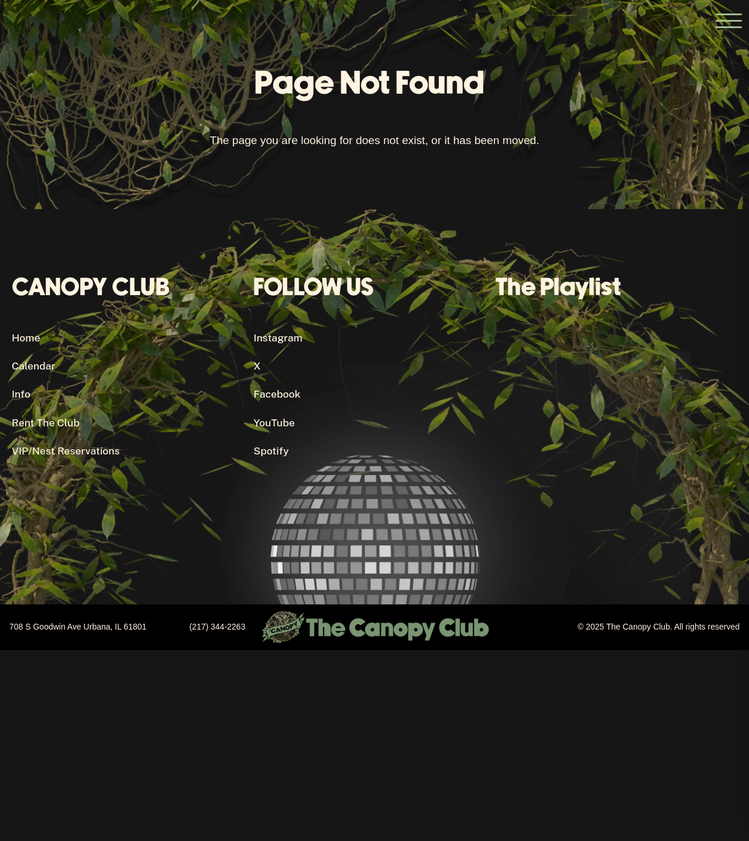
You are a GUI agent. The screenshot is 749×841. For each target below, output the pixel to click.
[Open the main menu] (728, 20)
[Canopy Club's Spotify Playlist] (616, 433)
